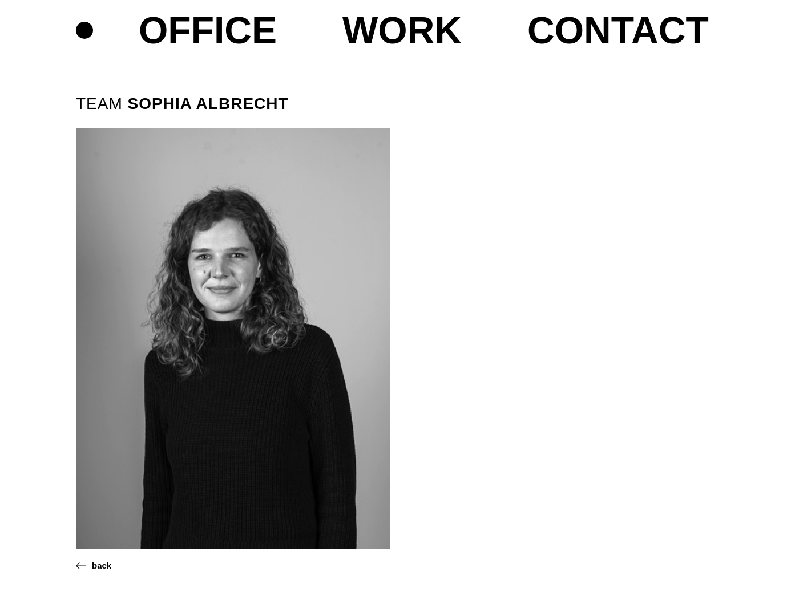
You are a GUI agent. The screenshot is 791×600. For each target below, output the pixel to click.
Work (402, 31)
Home (84, 30)
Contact (618, 31)
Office (208, 31)
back (101, 565)
